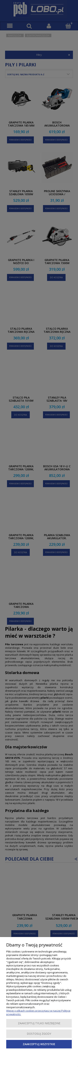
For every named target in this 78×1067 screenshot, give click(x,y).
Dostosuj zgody (39, 1033)
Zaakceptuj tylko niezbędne (39, 1023)
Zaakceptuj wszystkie (39, 1044)
